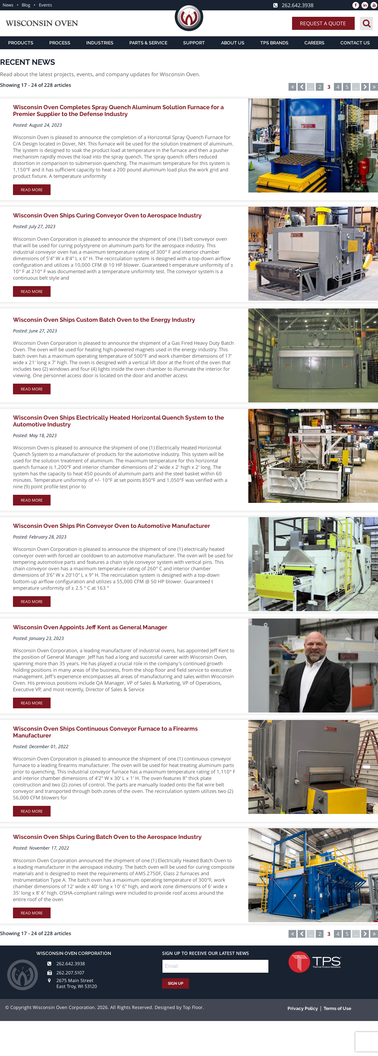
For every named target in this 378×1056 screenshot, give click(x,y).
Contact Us (355, 42)
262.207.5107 (70, 972)
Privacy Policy (303, 1008)
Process (59, 42)
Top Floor (193, 1007)
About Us (232, 42)
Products (20, 42)
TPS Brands (274, 42)
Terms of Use (337, 1008)
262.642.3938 (70, 963)
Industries (99, 42)
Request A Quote (323, 23)
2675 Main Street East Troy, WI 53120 (76, 983)
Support (194, 42)
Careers (314, 42)
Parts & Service (148, 42)
